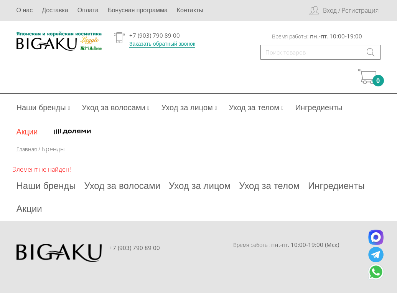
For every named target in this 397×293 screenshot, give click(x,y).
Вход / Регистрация (351, 10)
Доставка (55, 10)
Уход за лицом (189, 107)
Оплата (88, 10)
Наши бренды (43, 107)
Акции (27, 131)
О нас (24, 10)
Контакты (190, 10)
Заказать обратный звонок (162, 44)
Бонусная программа (138, 10)
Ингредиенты (319, 107)
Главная (26, 149)
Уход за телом (256, 107)
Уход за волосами (115, 107)
